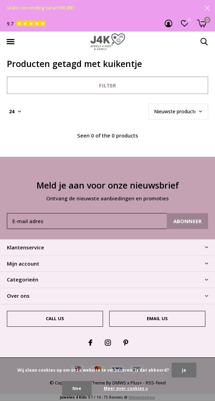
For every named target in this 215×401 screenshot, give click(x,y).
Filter (107, 85)
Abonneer (187, 221)
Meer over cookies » (126, 388)
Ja (184, 370)
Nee (76, 388)
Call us (55, 318)
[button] (10, 42)
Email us (157, 318)
